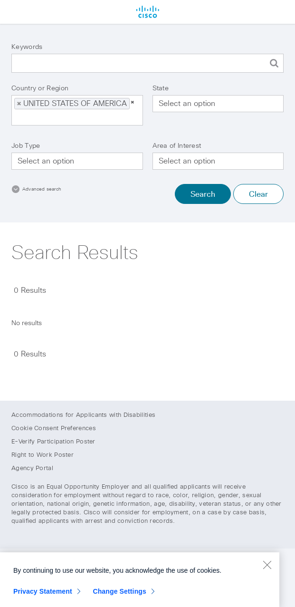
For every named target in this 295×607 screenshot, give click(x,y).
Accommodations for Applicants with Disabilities (83, 415)
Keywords (26, 47)
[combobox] (77, 110)
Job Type (25, 146)
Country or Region (39, 88)
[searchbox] (63, 117)
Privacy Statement (42, 593)
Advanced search (41, 189)
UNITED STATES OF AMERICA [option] (71, 103)
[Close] (267, 567)
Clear (258, 194)
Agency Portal (32, 468)
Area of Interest (176, 146)
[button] (19, 103)
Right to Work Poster (42, 455)
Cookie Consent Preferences (53, 428)
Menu (12, 12)
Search (202, 194)
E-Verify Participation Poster (53, 442)
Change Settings (119, 593)
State (160, 88)
